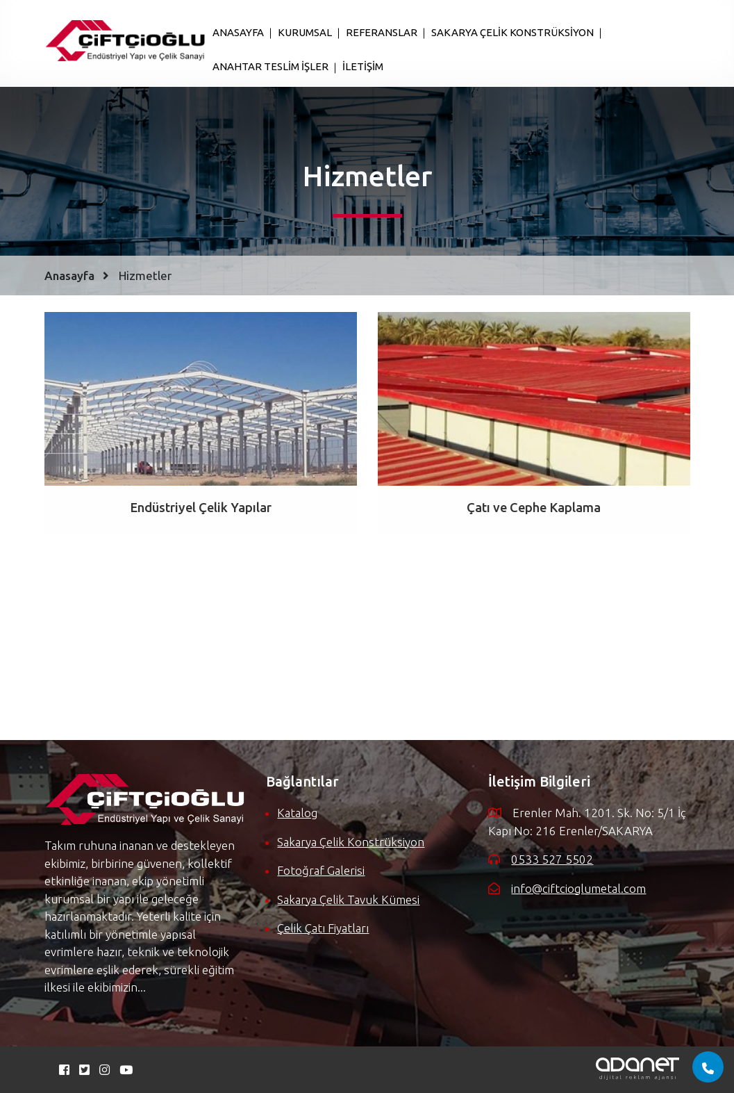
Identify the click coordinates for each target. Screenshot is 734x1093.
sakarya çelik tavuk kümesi (348, 899)
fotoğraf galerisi (321, 870)
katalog (297, 812)
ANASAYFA (238, 32)
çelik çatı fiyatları (323, 928)
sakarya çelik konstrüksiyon (350, 841)
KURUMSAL (305, 32)
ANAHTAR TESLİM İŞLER (270, 66)
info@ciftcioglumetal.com (578, 888)
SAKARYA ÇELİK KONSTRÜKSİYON (512, 32)
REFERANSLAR (381, 32)
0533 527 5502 (552, 859)
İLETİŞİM (362, 66)
